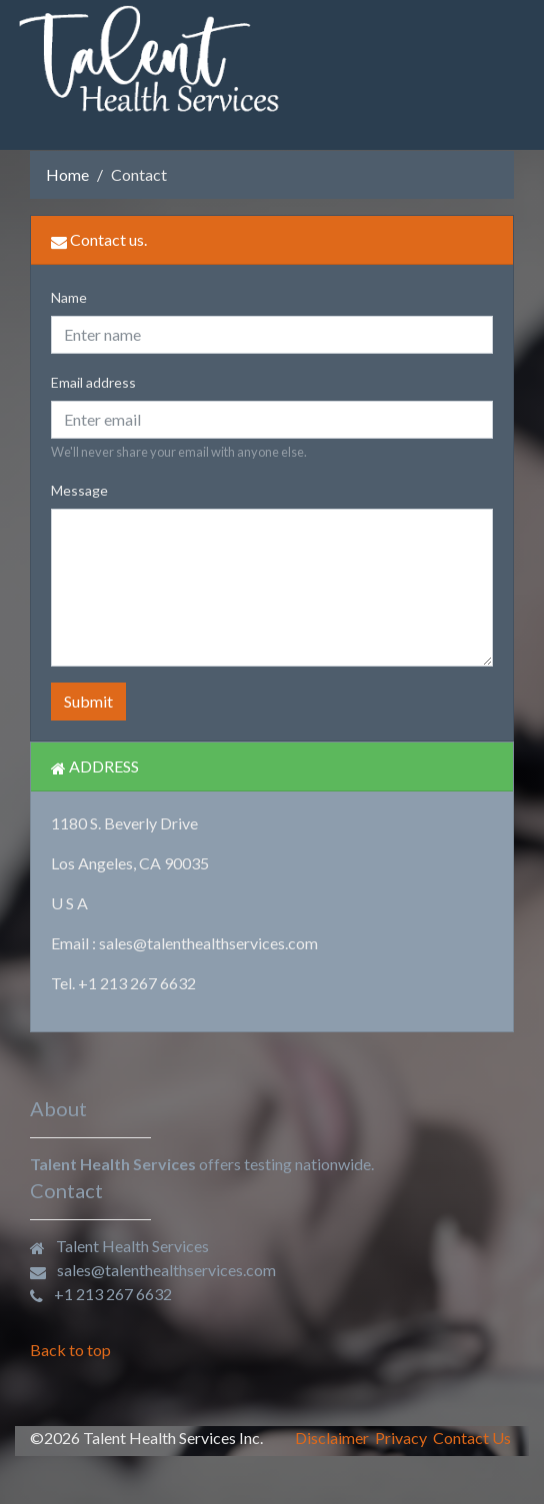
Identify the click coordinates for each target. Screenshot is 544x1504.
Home (67, 174)
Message (79, 490)
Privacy (401, 1437)
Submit (88, 701)
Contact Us (472, 1437)
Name (69, 297)
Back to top (70, 1349)
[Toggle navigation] (500, 60)
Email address (93, 382)
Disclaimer (332, 1437)
